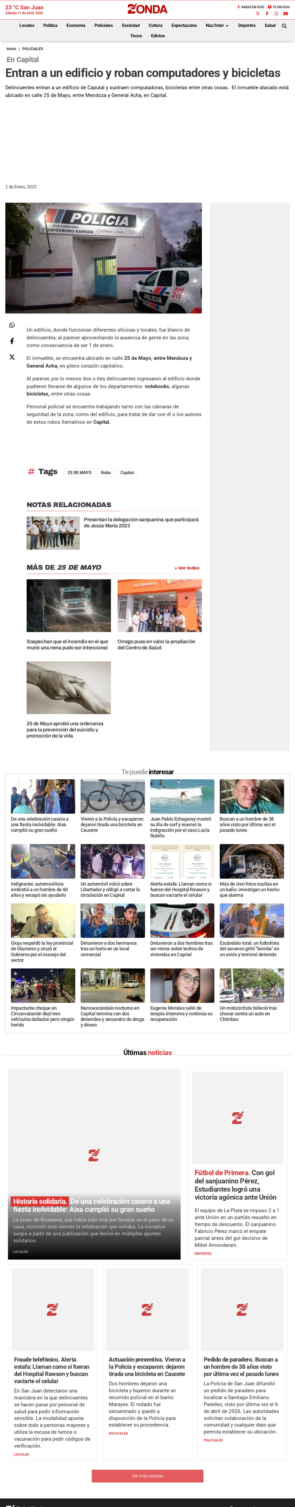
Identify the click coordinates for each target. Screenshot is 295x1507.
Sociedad (131, 25)
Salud (270, 25)
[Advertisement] (147, 139)
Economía (76, 25)
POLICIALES (32, 49)
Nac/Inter (218, 26)
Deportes (247, 25)
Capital (127, 472)
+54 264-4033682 (180, 1458)
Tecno (136, 35)
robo (106, 472)
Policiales (103, 25)
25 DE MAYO (80, 472)
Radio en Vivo (250, 7)
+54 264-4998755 (184, 1463)
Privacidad (161, 1474)
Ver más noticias (147, 1396)
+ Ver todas (186, 568)
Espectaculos (184, 25)
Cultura (156, 25)
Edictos (158, 35)
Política (50, 25)
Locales (26, 25)
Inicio (11, 49)
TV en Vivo (279, 7)
